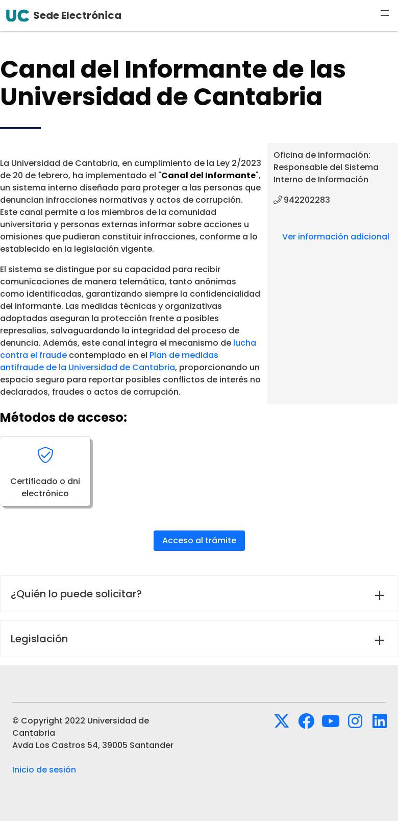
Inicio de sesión (44, 770)
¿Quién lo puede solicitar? (76, 594)
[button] (384, 13)
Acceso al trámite (199, 540)
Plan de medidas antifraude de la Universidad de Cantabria (109, 361)
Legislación (39, 639)
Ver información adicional (335, 237)
